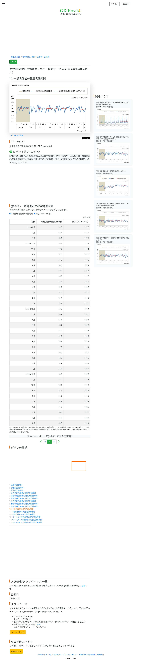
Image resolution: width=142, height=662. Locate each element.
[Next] (58, 441)
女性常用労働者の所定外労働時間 (24, 506)
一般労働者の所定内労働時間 (23, 512)
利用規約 (100, 655)
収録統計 (41, 655)
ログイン (114, 4)
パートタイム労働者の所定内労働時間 (27, 520)
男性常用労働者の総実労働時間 (23, 493)
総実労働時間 (16, 485)
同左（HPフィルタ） (43, 214)
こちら (82, 585)
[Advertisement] (71, 33)
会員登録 (125, 4)
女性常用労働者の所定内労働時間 (24, 504)
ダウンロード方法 (16, 135)
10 (49, 441)
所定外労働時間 (17, 490)
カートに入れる (18, 632)
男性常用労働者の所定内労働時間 (24, 496)
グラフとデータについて (53, 655)
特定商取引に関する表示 (87, 655)
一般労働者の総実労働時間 (21, 214)
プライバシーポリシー (70, 655)
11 (54, 441)
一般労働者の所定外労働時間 (23, 514)
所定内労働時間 (17, 488)
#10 (12, 62)
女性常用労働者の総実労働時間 (23, 501)
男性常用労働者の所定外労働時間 (24, 498)
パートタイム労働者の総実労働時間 (26, 517)
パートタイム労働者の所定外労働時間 (27, 522)
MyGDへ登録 (16, 651)
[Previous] (41, 441)
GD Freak (70, 10)
